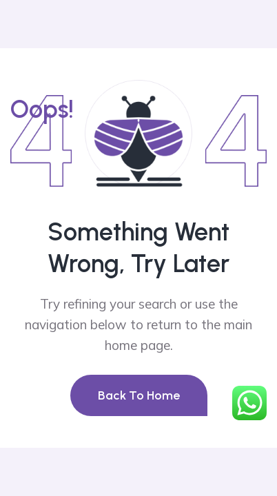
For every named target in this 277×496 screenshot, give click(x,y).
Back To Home (139, 395)
